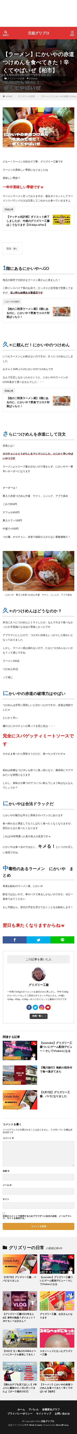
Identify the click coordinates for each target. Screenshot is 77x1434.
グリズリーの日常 (15, 78)
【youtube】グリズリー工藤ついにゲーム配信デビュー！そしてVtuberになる (56, 1046)
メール (7, 1185)
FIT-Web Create (33, 1425)
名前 (6, 1171)
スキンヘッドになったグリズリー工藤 (56, 1353)
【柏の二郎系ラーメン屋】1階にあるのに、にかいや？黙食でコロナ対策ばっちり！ (28, 312)
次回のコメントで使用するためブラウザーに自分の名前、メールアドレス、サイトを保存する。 (37, 1217)
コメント (8, 1138)
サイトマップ (43, 1413)
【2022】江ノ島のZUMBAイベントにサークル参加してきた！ (19, 1353)
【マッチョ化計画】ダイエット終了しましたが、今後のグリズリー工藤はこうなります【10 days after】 (28, 220)
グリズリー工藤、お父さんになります (56, 1316)
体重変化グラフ (51, 1409)
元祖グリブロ (38, 33)
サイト (6, 1199)
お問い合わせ (62, 1413)
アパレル (34, 1409)
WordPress (62, 1425)
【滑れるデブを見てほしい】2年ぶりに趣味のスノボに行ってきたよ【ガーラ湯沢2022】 (20, 1388)
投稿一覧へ (37, 1015)
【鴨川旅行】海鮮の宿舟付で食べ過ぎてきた (56, 1069)
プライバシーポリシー (19, 1413)
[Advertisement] (38, 13)
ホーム (21, 1409)
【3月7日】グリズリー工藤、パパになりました (55, 1094)
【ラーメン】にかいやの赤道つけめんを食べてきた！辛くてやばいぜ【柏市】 (56, 1388)
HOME (9, 96)
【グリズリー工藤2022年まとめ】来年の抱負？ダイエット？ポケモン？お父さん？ (19, 1317)
